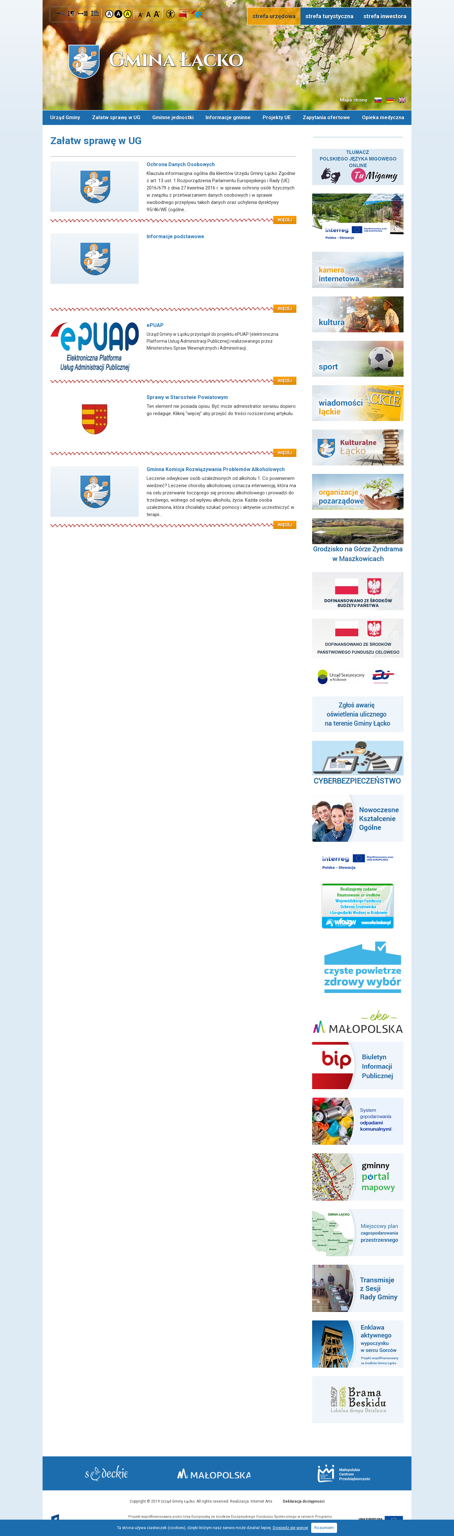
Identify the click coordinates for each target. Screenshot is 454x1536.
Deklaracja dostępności (303, 1501)
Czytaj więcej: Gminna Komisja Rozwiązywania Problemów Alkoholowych (173, 520)
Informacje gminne (228, 117)
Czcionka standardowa (149, 13)
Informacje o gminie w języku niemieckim (390, 100)
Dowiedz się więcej (290, 1527)
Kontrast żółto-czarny (127, 14)
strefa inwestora (385, 16)
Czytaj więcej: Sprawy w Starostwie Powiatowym (173, 448)
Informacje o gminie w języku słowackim (378, 100)
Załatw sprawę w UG (116, 117)
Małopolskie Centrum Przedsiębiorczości (340, 1473)
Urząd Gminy (65, 117)
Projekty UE (277, 117)
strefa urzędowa (274, 16)
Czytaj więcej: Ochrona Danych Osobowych (173, 215)
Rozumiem (324, 1527)
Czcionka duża (157, 13)
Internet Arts (261, 1501)
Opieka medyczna (383, 117)
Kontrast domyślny (109, 14)
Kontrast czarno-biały (118, 14)
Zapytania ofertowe (326, 117)
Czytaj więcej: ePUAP (173, 376)
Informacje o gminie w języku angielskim (402, 100)
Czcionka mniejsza (141, 13)
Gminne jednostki (173, 117)
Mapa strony (353, 100)
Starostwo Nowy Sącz (110, 1473)
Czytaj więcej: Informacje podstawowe (173, 304)
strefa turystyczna (329, 16)
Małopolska (225, 1472)
